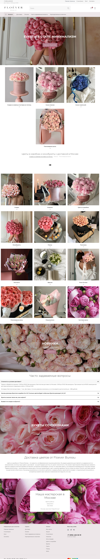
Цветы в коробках (51, 541)
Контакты (91, 1)
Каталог (9, 14)
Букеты (48, 544)
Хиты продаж (49, 539)
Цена (47, 551)
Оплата (26, 14)
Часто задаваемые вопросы (39, 14)
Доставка (19, 14)
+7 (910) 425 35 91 (8, 1)
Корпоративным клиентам (58, 14)
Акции (48, 531)
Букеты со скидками (50, 433)
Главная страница (70, 1)
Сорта (47, 546)
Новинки (48, 536)
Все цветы (49, 529)
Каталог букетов (50, 45)
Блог (86, 1)
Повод (48, 548)
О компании (80, 1)
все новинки (50, 352)
